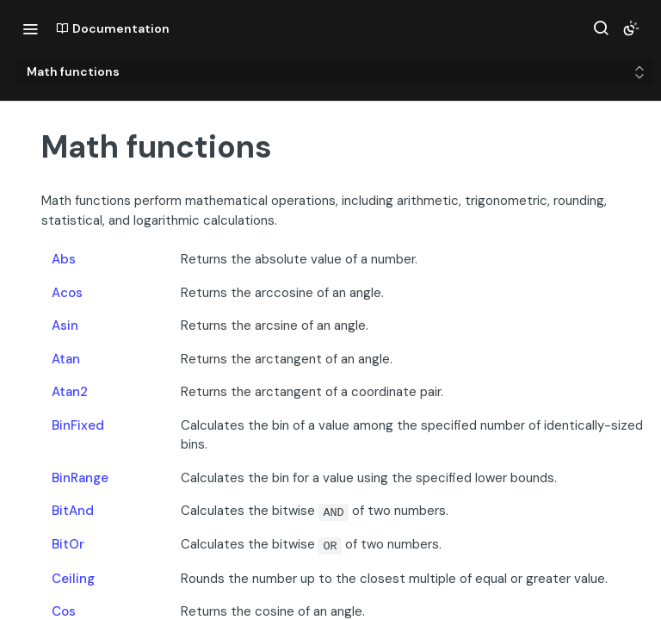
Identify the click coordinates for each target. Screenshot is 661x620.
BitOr (68, 544)
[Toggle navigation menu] (30, 28)
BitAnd (73, 510)
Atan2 (70, 391)
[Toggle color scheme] (631, 28)
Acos (67, 292)
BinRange (80, 478)
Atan (66, 359)
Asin (65, 325)
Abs (64, 259)
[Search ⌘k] (601, 28)
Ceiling (73, 578)
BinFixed (78, 425)
